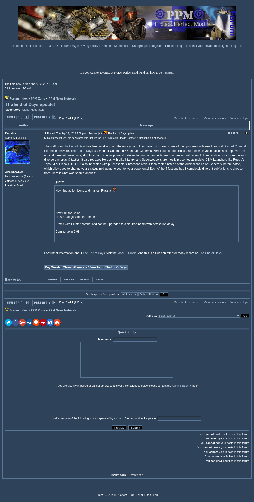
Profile (169, 46)
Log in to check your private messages (202, 46)
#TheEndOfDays (115, 267)
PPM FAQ (51, 46)
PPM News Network (62, 98)
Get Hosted (34, 46)
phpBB (125, 475)
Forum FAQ (69, 46)
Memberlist (122, 46)
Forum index (19, 98)
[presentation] (43, 401)
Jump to (151, 315)
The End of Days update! (30, 104)
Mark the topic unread (187, 118)
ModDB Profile (127, 253)
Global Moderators (33, 109)
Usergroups (140, 46)
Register (157, 46)
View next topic (239, 118)
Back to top (13, 279)
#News (67, 267)
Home (19, 46)
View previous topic (215, 118)
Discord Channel (235, 146)
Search (106, 46)
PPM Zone (38, 98)
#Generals (79, 267)
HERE (169, 72)
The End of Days (74, 146)
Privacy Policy (89, 46)
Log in (235, 46)
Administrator (180, 385)
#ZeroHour (95, 267)
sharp (119, 418)
